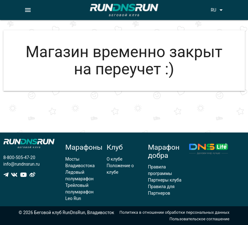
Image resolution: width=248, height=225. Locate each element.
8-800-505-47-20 (19, 157)
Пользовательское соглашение (199, 219)
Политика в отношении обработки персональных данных (175, 212)
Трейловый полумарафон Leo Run (79, 192)
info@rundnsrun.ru (21, 164)
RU (218, 10)
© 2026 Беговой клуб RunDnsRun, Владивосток (66, 212)
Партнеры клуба (164, 180)
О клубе (114, 159)
